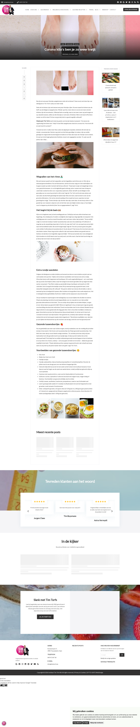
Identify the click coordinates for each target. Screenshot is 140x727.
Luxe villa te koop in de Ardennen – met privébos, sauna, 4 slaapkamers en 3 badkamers (111, 114)
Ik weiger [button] (85, 722)
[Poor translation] (5, 685)
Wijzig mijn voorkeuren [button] (96, 722)
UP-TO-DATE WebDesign (95, 672)
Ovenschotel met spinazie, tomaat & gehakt (110, 87)
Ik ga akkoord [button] (77, 722)
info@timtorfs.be (53, 664)
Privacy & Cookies (80, 672)
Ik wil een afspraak (131, 9)
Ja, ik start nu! (45, 617)
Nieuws (76, 44)
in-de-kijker (69, 44)
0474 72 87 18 (52, 657)
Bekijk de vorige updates (108, 658)
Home (63, 44)
